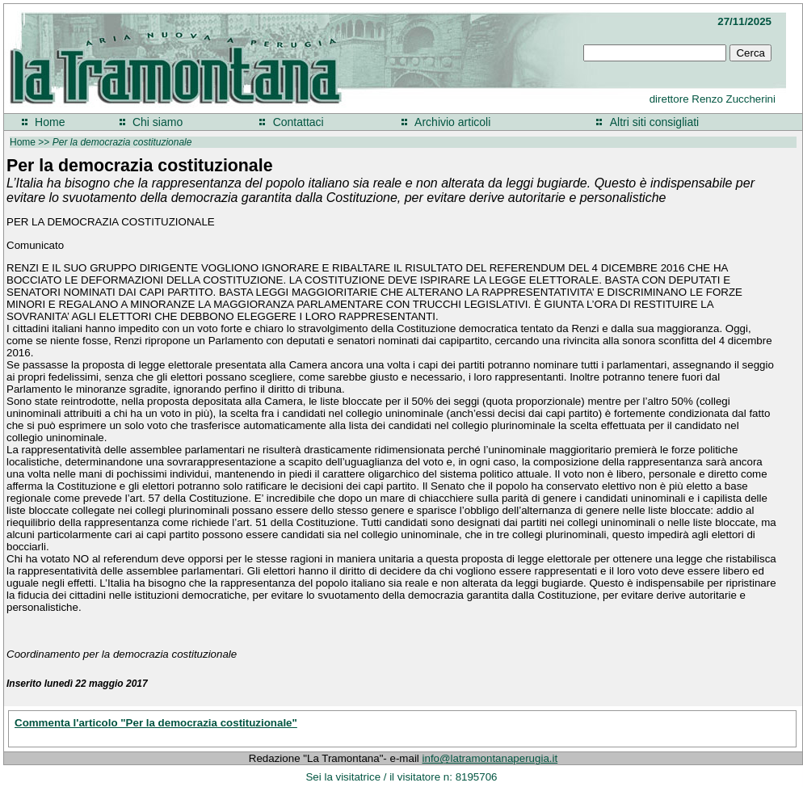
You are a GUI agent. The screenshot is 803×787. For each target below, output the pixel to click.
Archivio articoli (452, 122)
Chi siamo (157, 122)
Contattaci (298, 122)
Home (50, 122)
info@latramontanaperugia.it (490, 758)
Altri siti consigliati (654, 122)
